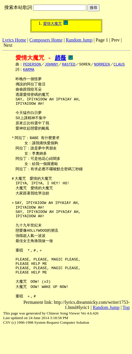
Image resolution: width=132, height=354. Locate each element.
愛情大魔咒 (52, 23)
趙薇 (60, 58)
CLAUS (119, 64)
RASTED (68, 64)
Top (126, 333)
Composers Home (45, 40)
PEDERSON (32, 64)
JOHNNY (51, 64)
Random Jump (79, 40)
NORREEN (102, 64)
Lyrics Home (14, 40)
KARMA (28, 70)
